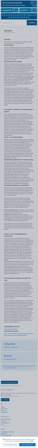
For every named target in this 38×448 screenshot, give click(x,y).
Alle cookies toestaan (27, 444)
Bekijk (31, 441)
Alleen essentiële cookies (10, 444)
